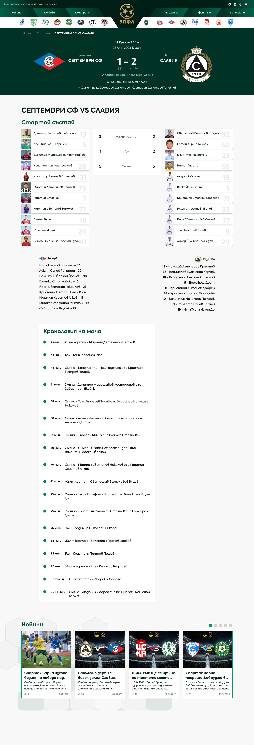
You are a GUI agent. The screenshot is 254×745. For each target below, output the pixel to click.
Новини (16, 12)
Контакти (237, 12)
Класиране (82, 12)
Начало (28, 33)
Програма (171, 12)
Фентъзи (204, 12)
